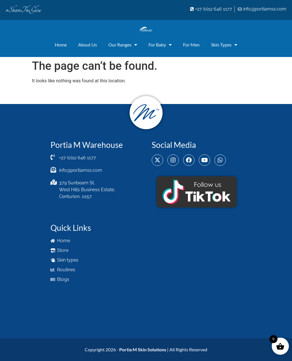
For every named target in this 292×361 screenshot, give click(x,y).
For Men (191, 44)
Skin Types (224, 45)
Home (61, 44)
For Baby (160, 45)
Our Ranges (122, 45)
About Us (87, 44)
